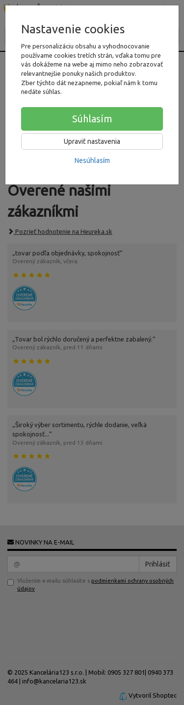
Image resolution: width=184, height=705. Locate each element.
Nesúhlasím (92, 160)
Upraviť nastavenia (92, 141)
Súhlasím (92, 118)
